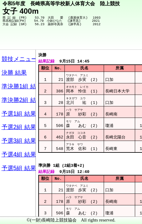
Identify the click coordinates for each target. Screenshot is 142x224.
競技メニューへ (115, 40)
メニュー (17, 208)
